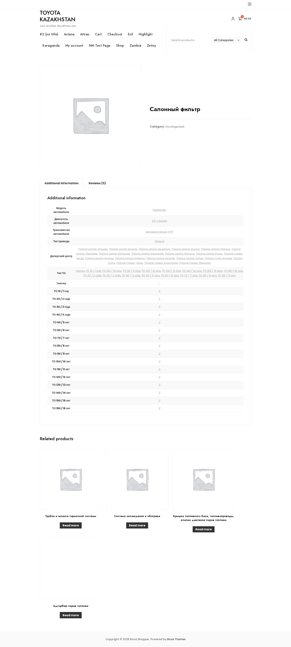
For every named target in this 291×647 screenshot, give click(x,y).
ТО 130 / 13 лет (171, 271)
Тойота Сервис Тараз (129, 263)
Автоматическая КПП (159, 232)
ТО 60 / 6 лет (170, 275)
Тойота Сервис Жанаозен (195, 263)
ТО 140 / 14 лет (191, 271)
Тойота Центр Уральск (215, 249)
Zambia (135, 45)
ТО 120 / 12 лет (151, 271)
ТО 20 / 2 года (92, 275)
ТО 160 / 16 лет (233, 271)
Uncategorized (174, 127)
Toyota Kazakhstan (57, 16)
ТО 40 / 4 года (131, 275)
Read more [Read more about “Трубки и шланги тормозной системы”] (71, 525)
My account (74, 45)
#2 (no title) (49, 34)
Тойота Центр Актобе (160, 258)
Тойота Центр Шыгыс (185, 249)
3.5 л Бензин (159, 221)
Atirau (84, 34)
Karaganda (51, 45)
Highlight (146, 34)
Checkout (114, 34)
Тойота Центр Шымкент (154, 249)
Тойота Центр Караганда (147, 254)
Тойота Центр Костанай (114, 254)
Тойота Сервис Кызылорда (161, 263)
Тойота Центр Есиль (209, 254)
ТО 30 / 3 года (111, 275)
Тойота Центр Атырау (92, 249)
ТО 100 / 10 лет (111, 271)
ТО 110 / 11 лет (131, 271)
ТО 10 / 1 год (93, 271)
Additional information (62, 183)
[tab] (61, 183)
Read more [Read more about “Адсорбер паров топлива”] (71, 615)
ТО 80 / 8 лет (207, 275)
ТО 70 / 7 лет (188, 275)
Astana (69, 34)
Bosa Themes (176, 639)
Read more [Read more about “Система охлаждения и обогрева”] (137, 525)
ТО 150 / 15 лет (212, 271)
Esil (130, 34)
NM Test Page (100, 45)
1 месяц (80, 271)
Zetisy (151, 45)
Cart (98, 34)
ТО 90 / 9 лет (227, 275)
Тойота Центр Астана (99, 258)
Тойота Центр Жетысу (179, 254)
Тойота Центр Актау (189, 258)
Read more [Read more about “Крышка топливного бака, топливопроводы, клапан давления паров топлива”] (203, 529)
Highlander (159, 210)
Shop (120, 45)
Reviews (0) (97, 183)
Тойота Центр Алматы (130, 258)
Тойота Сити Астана (218, 258)
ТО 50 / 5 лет (150, 275)
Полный (159, 241)
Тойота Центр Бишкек (123, 249)
